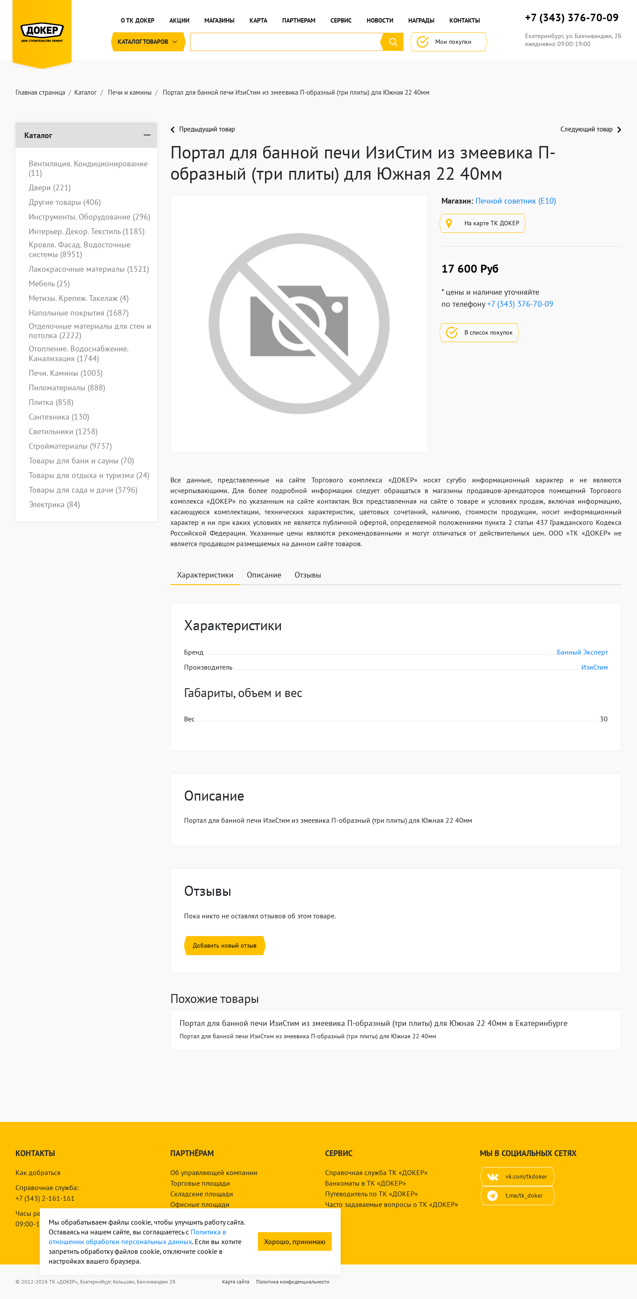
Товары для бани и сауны (81, 461)
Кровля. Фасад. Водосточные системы (79, 249)
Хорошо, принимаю (295, 1241)
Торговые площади (200, 1183)
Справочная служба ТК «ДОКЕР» (376, 1172)
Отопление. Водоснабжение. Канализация (78, 353)
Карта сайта (235, 1281)
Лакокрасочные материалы (89, 269)
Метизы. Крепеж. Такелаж (79, 298)
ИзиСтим (594, 667)
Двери (50, 188)
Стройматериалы (70, 446)
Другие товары (65, 202)
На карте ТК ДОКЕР (482, 223)
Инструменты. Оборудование (89, 217)
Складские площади (201, 1193)
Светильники (63, 431)
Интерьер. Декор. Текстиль (87, 231)
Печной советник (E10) (516, 201)
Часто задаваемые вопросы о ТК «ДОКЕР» (391, 1204)
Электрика (54, 504)
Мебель (49, 284)
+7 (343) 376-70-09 (572, 17)
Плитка (51, 402)
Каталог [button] (148, 42)
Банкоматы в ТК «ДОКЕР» (365, 1183)
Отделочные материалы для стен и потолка (90, 330)
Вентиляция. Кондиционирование (88, 168)
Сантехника (59, 417)
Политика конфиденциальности (293, 1281)
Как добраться (38, 1172)
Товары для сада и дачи (83, 490)
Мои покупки (448, 42)
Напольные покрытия (79, 313)
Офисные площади (200, 1204)
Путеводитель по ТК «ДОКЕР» (371, 1193)
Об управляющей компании (213, 1172)
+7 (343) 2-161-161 (45, 1198)
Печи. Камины (66, 373)
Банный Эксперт (582, 652)
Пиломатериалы (67, 388)
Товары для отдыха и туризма (89, 475)
